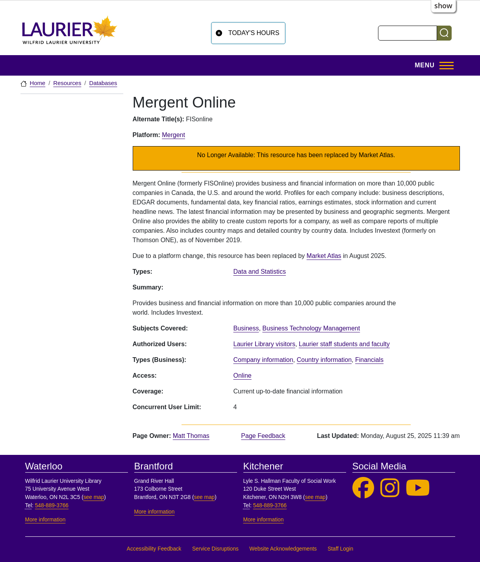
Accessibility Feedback (154, 549)
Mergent (173, 135)
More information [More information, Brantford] (154, 512)
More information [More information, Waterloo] (45, 520)
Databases (103, 83)
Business (246, 328)
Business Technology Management (311, 328)
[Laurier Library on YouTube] (418, 488)
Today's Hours (254, 33)
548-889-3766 (52, 505)
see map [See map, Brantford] (204, 497)
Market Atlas (324, 255)
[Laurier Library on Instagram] (389, 488)
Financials (369, 359)
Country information (324, 359)
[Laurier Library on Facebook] (363, 488)
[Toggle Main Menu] (432, 65)
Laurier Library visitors (264, 344)
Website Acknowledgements (283, 549)
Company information (263, 359)
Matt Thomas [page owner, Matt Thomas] (191, 435)
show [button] (443, 5)
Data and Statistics (260, 271)
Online (243, 375)
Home (38, 83)
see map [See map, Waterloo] (93, 497)
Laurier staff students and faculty (344, 344)
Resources (67, 83)
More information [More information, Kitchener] (263, 520)
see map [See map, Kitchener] (315, 497)
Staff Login (340, 549)
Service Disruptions (215, 549)
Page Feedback (263, 435)
